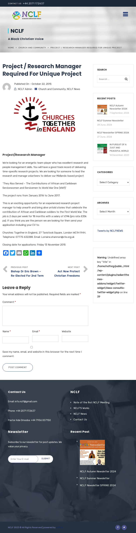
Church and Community (32, 47)
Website (66, 331)
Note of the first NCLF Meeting (92, 402)
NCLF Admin (25, 89)
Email (36, 331)
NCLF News (73, 89)
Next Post (62, 272)
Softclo (59, 527)
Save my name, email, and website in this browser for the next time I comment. (42, 354)
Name (6, 331)
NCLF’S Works (81, 408)
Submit (46, 458)
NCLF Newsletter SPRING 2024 (98, 508)
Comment (9, 302)
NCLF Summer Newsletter (95, 501)
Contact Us (80, 419)
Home (11, 47)
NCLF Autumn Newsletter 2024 (98, 494)
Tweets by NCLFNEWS (110, 230)
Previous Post (28, 272)
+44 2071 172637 (33, 3)
